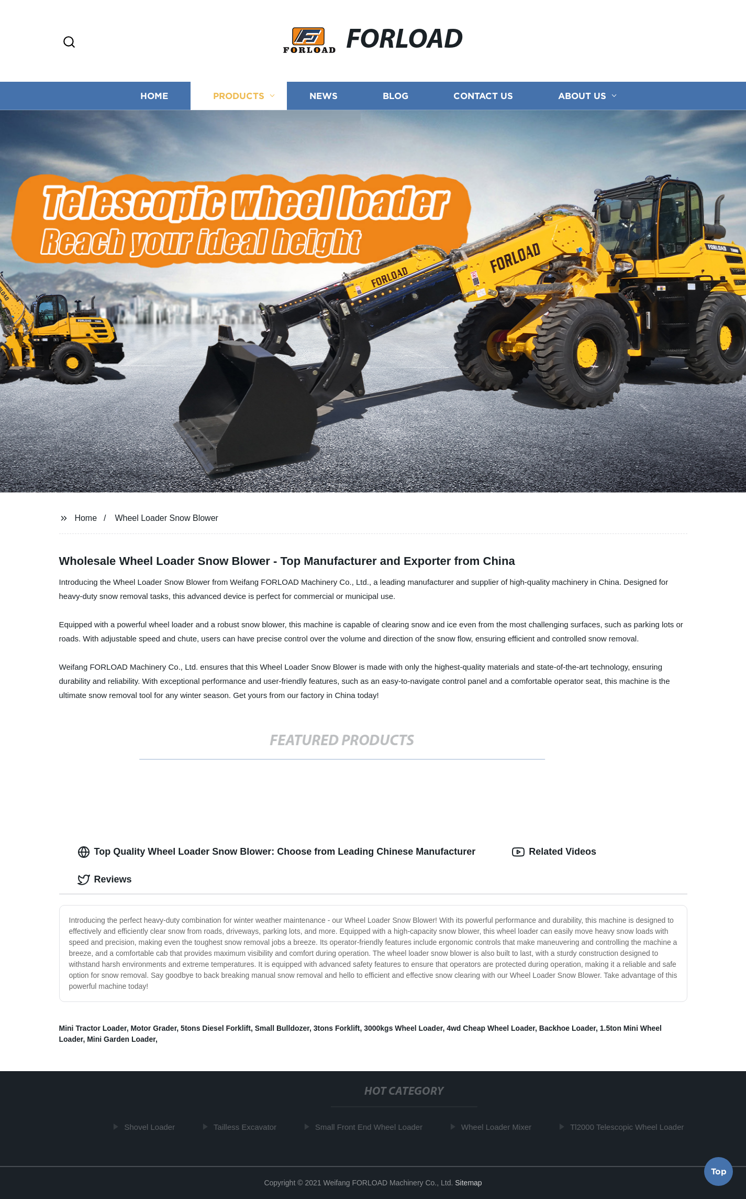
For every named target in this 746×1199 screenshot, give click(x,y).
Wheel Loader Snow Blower (166, 518)
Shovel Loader (151, 1126)
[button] (69, 43)
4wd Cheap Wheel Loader (491, 1028)
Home (154, 96)
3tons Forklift (337, 1028)
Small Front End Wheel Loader (370, 1126)
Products (238, 96)
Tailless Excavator (246, 1126)
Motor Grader (153, 1028)
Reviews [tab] (104, 880)
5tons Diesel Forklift (216, 1028)
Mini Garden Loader (121, 1039)
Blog (395, 96)
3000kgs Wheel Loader (403, 1028)
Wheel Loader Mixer (498, 1126)
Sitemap (468, 1183)
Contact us (483, 96)
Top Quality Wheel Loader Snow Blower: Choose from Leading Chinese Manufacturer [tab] (276, 852)
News (323, 96)
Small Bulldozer (282, 1028)
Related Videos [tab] (554, 852)
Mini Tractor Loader (93, 1028)
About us (582, 96)
